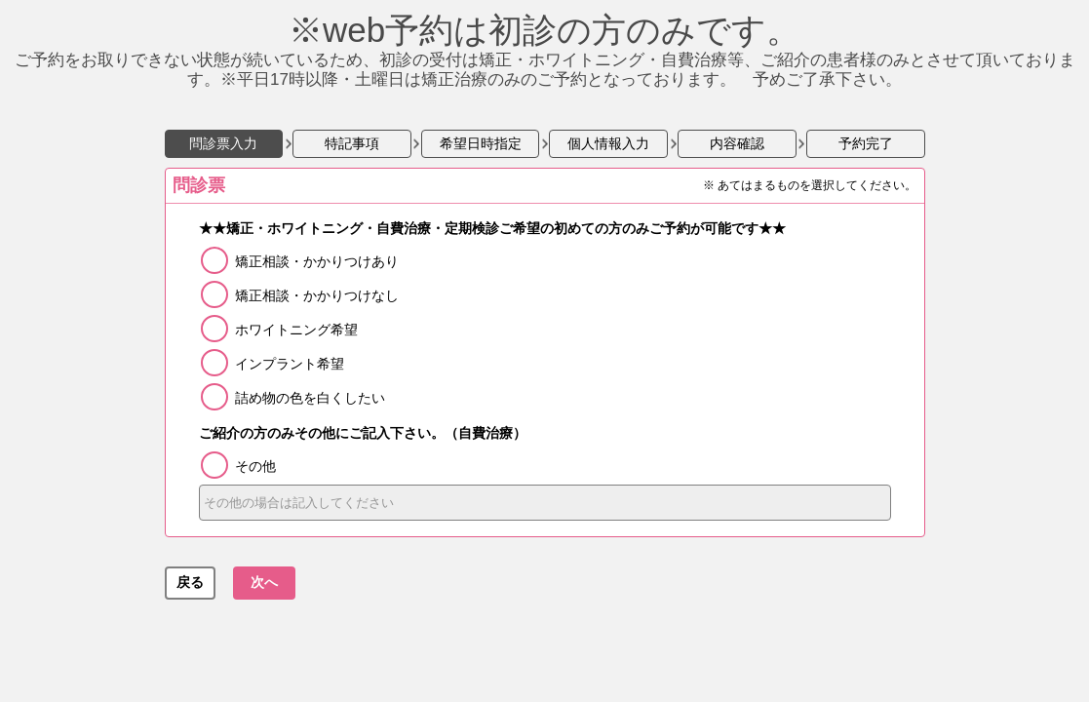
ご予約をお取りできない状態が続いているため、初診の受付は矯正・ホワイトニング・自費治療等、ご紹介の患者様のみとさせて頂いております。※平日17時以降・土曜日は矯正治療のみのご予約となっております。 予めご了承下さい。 (545, 58)
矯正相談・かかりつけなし (317, 295)
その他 (255, 466)
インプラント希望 (289, 363)
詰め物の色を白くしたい (310, 398)
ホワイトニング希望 (296, 329)
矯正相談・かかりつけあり (317, 261)
